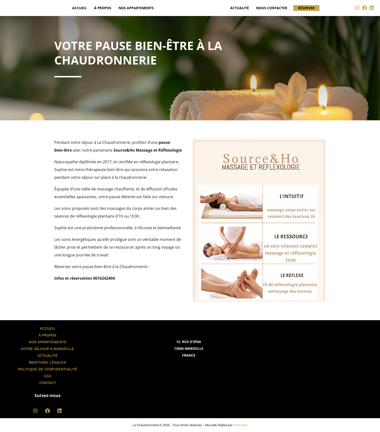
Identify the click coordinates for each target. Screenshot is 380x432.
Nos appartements (136, 8)
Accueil (79, 8)
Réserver (306, 8)
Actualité (239, 8)
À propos (102, 8)
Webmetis (240, 425)
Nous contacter (271, 8)
